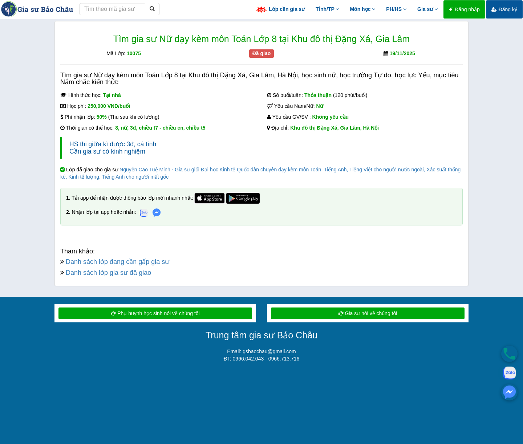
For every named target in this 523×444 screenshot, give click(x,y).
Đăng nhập (464, 9)
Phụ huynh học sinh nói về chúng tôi (155, 313)
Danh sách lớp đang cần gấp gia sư (117, 261)
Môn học (362, 9)
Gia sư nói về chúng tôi (367, 313)
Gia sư (427, 9)
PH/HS (396, 9)
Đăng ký (504, 9)
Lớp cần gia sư (280, 9)
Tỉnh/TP (327, 9)
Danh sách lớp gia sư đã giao (108, 272)
